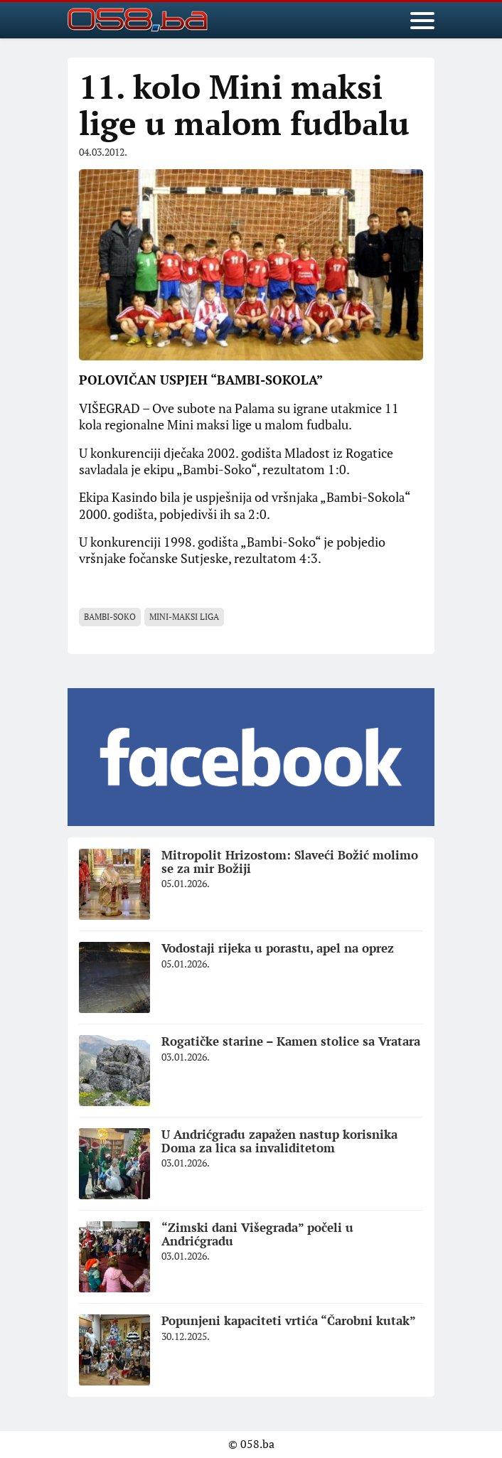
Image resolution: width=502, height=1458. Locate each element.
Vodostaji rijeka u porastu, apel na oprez (277, 948)
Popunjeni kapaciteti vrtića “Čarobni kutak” (288, 1320)
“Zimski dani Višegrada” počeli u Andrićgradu (257, 1234)
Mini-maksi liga (184, 616)
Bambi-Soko (110, 616)
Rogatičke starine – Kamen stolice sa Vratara (290, 1041)
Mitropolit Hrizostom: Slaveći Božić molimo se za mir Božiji (289, 862)
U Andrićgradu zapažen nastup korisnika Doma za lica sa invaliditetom (279, 1141)
